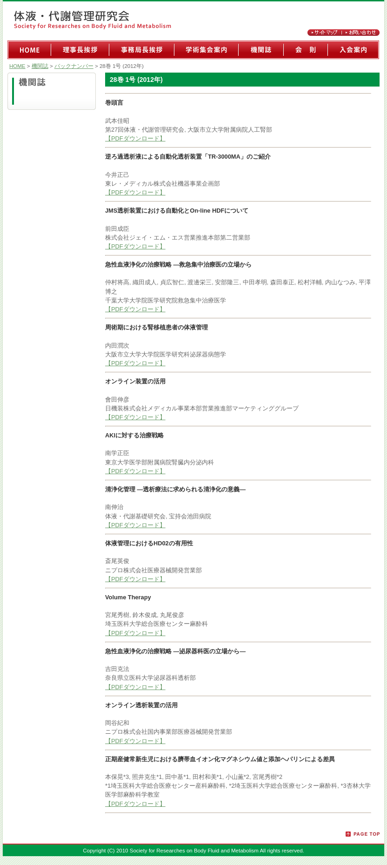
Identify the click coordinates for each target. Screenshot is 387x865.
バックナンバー (73, 66)
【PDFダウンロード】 (135, 138)
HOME (17, 66)
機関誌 (40, 66)
